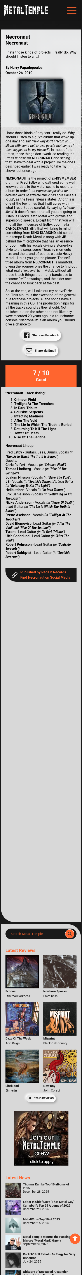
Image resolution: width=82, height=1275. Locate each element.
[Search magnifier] (69, 933)
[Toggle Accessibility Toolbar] (75, 1238)
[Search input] (36, 934)
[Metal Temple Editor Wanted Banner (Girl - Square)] (41, 1164)
